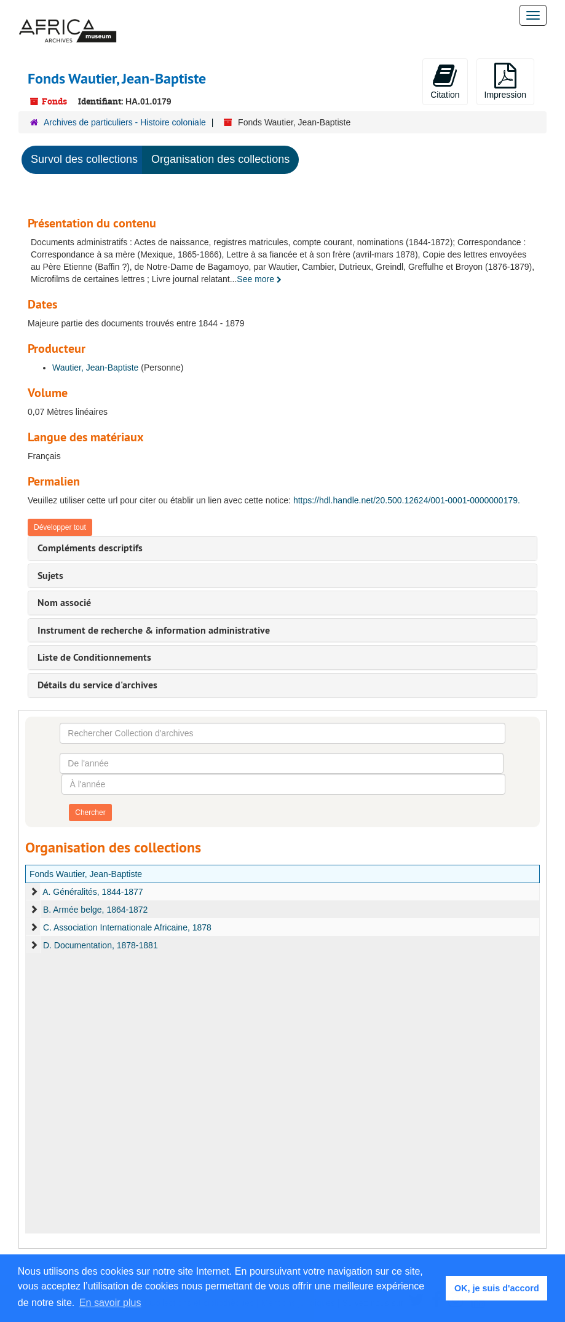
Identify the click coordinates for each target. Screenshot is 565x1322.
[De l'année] (281, 763)
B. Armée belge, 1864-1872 (95, 910)
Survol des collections (84, 159)
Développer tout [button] (60, 527)
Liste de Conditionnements (94, 657)
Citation (444, 81)
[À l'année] (283, 784)
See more (259, 279)
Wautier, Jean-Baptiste (95, 367)
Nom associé (64, 602)
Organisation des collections (220, 159)
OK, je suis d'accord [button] (496, 1288)
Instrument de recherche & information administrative (154, 630)
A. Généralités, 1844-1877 (92, 892)
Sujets (50, 575)
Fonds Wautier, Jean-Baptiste (86, 874)
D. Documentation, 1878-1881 (100, 945)
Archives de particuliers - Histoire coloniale (125, 122)
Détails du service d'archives (97, 685)
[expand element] (34, 892)
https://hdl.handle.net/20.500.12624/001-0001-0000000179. (406, 500)
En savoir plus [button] (110, 1302)
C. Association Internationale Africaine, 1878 (127, 927)
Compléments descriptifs (90, 547)
